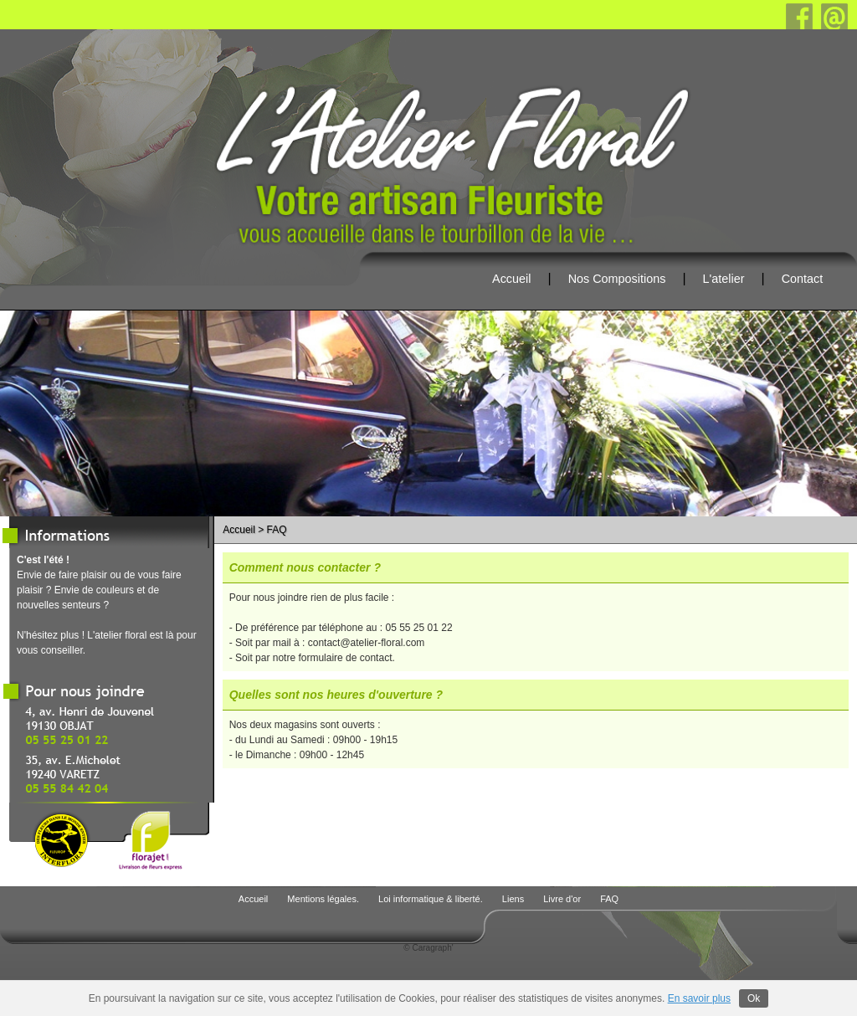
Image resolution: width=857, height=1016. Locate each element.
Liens (514, 899)
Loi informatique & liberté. (431, 899)
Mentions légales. (324, 899)
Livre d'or (563, 899)
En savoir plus (699, 998)
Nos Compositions (617, 278)
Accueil (511, 278)
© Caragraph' (428, 947)
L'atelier (724, 278)
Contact (803, 278)
